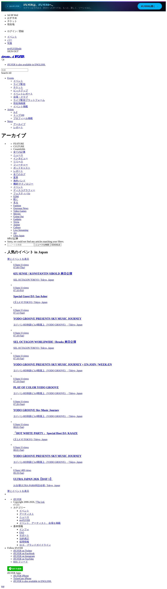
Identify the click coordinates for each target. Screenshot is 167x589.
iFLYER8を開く (150, 6)
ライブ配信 (19, 84)
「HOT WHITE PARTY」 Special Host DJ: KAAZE (45, 433)
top (2, 586)
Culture (17, 227)
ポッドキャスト (21, 168)
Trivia (16, 222)
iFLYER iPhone (21, 575)
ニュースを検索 (42, 245)
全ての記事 (19, 152)
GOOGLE (55, 245)
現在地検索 (19, 103)
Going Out (18, 216)
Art (15, 233)
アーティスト (26, 514)
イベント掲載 (20, 106)
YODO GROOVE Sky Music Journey (36, 410)
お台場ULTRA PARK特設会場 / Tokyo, (36, 485)
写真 (9, 43)
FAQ (21, 532)
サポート (24, 535)
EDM (16, 196)
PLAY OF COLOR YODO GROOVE (36, 387)
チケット (18, 87)
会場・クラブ (20, 97)
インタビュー (20, 158)
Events (10, 78)
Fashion (17, 205)
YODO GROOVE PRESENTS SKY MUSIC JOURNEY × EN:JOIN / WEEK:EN (62, 364)
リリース (18, 161)
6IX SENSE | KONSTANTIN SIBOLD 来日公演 (42, 273)
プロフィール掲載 (23, 118)
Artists (10, 109)
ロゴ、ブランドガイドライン (35, 545)
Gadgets (17, 219)
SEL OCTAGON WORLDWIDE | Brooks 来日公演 (44, 341)
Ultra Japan (18, 235)
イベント (12, 37)
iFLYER (17, 499)
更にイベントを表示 (18, 259)
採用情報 (24, 541)
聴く (15, 199)
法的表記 (24, 538)
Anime (16, 224)
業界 (15, 177)
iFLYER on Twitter (22, 550)
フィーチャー (20, 164)
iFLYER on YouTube (23, 559)
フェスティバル (21, 193)
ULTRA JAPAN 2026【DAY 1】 (33, 479)
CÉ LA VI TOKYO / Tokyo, (30, 302)
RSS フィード (20, 561)
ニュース (18, 155)
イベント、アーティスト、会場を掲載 (40, 523)
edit (19, 48)
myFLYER (12, 48)
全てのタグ (19, 174)
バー (9, 40)
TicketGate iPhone (22, 578)
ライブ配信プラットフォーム (29, 100)
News (10, 121)
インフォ (24, 529)
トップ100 (18, 115)
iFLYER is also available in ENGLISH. (26, 64)
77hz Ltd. (40, 502)
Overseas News (20, 208)
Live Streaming (20, 230)
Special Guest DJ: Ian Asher (30, 296)
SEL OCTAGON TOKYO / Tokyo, (33, 279)
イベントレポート (23, 93)
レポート (18, 127)
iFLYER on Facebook (24, 553)
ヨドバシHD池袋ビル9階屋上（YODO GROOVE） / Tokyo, (47, 324)
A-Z (15, 112)
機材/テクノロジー (23, 184)
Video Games (19, 211)
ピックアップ (20, 90)
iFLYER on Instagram (24, 556)
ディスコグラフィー (24, 190)
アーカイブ (19, 124)
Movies (17, 213)
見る (15, 202)
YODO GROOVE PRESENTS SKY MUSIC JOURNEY (47, 318)
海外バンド (19, 180)
